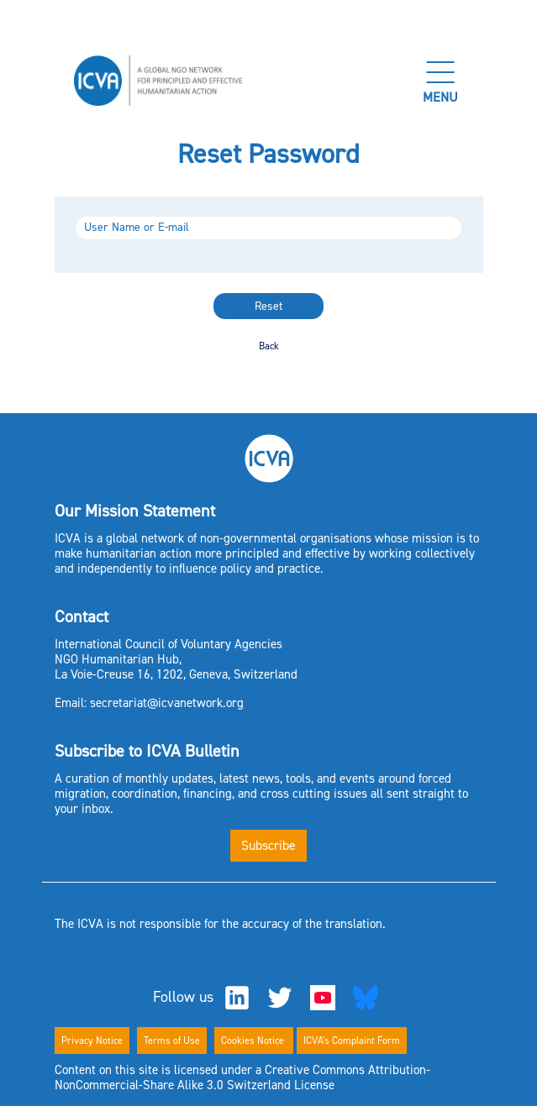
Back (269, 346)
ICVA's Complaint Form (351, 1040)
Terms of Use (172, 1040)
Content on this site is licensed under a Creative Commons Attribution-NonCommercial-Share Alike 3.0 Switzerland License (242, 1077)
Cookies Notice (254, 1040)
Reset (268, 306)
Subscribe (268, 845)
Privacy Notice (92, 1040)
